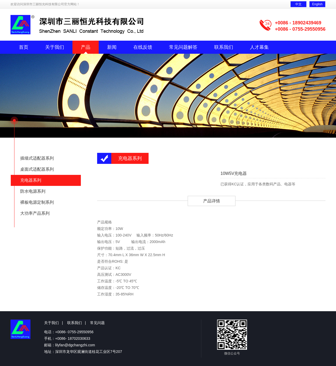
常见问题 (97, 323)
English (317, 4)
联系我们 (223, 47)
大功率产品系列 (35, 213)
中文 (298, 4)
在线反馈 (142, 47)
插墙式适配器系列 (37, 158)
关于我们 (54, 47)
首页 (23, 47)
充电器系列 (30, 180)
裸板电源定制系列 (37, 202)
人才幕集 (259, 47)
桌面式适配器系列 (37, 169)
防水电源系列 (32, 191)
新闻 (112, 47)
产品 (85, 47)
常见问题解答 (183, 47)
